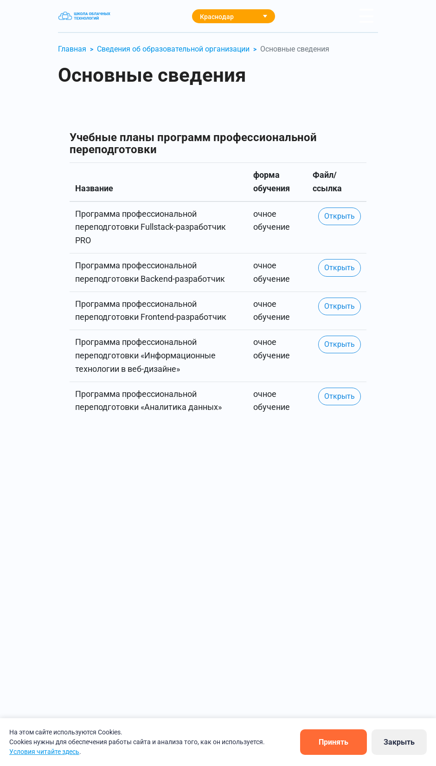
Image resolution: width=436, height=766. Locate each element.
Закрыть (399, 742)
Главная (72, 49)
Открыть (339, 216)
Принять (333, 742)
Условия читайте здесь (44, 751)
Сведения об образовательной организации (173, 49)
